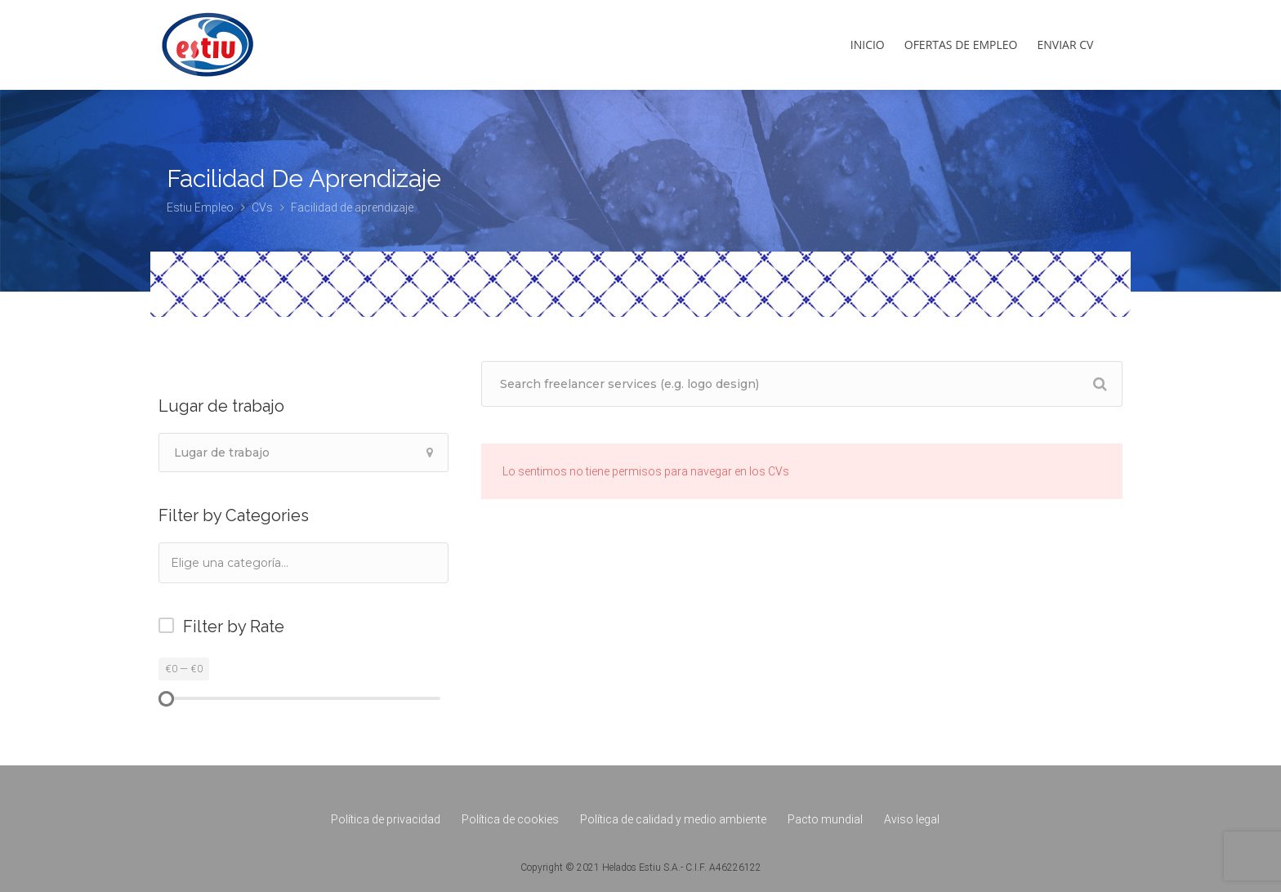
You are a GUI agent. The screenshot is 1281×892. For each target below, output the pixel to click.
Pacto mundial (825, 819)
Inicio (867, 44)
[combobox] (303, 562)
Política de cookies (510, 819)
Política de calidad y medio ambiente (673, 819)
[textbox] (251, 562)
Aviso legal (912, 819)
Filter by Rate (233, 626)
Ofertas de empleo (961, 44)
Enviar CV (1066, 44)
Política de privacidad (385, 819)
